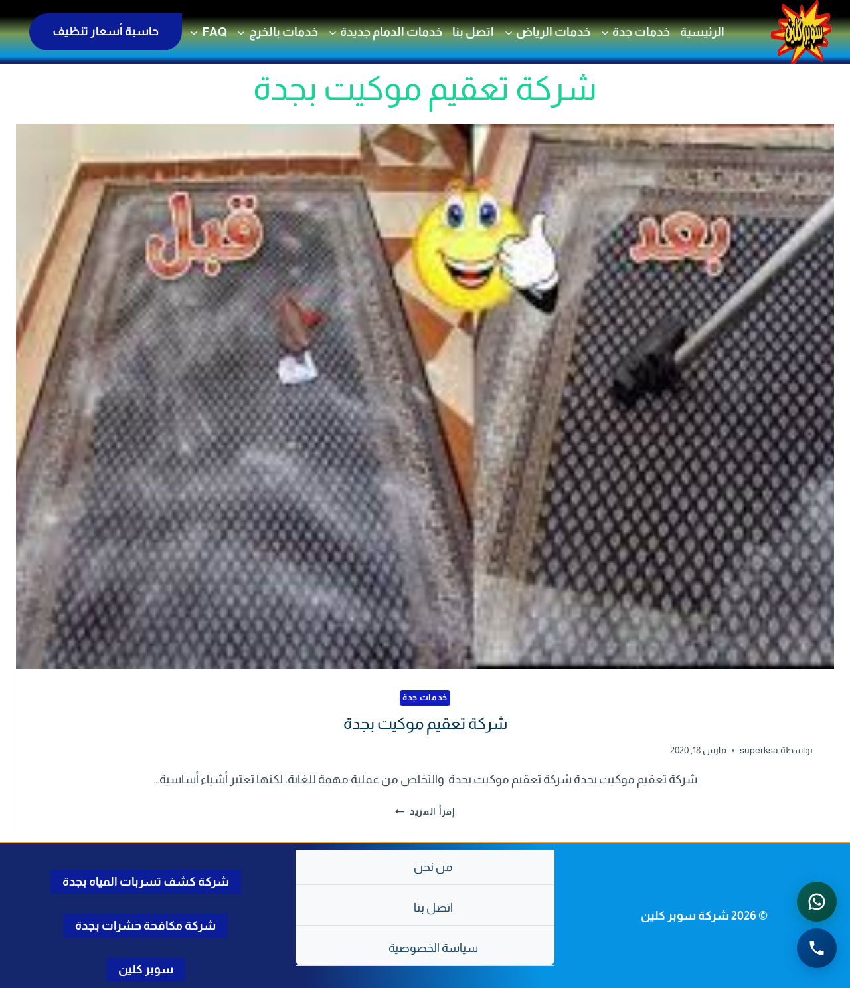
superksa (759, 750)
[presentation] (425, 396)
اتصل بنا (473, 32)
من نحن (433, 867)
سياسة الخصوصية (433, 948)
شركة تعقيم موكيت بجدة (425, 723)
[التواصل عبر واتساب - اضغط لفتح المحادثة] (817, 902)
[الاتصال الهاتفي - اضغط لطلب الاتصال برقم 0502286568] (817, 948)
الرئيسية (702, 32)
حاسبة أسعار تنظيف (105, 31)
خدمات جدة (425, 697)
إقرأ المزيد (425, 811)
